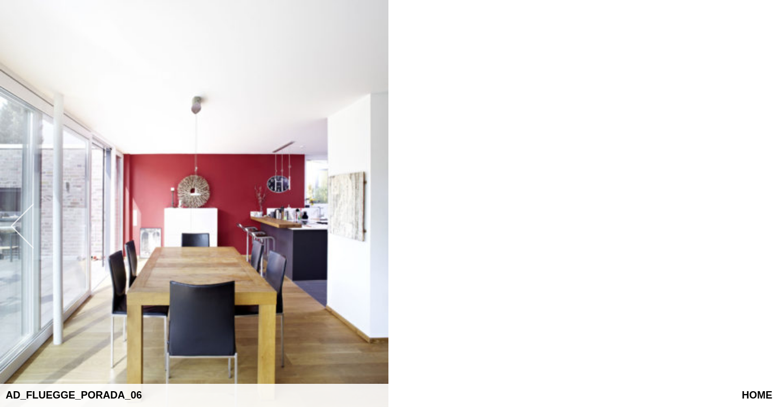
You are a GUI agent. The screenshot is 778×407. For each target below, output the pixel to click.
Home (757, 395)
